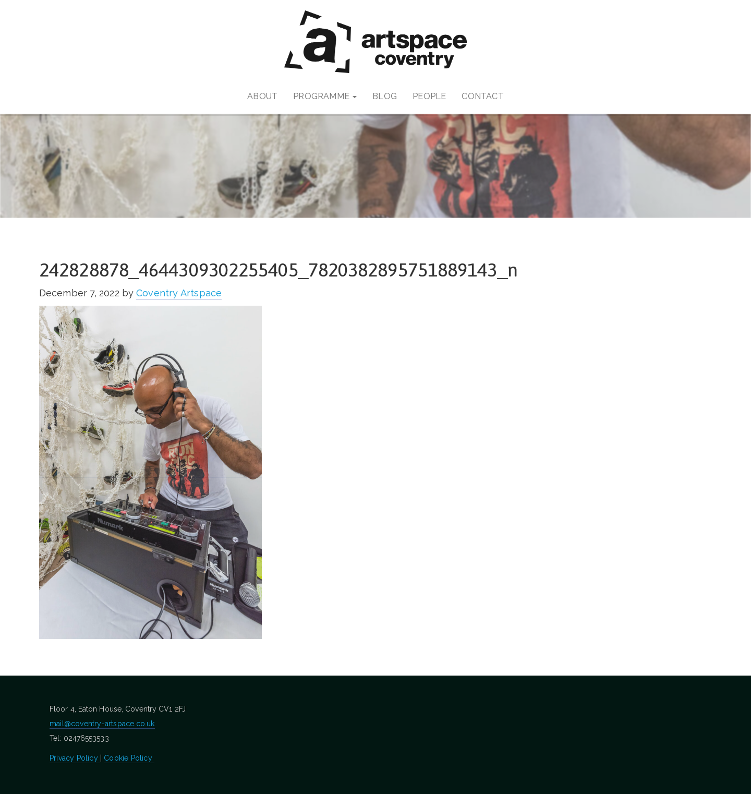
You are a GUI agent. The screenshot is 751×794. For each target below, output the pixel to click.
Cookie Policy (129, 758)
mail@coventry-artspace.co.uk (102, 723)
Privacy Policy (75, 758)
